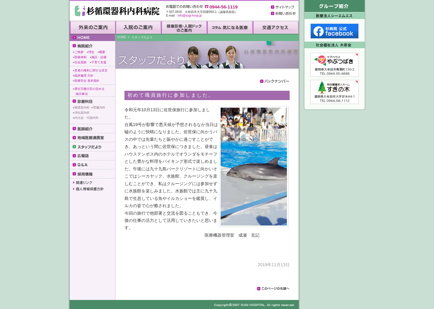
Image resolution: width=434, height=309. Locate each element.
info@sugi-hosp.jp (190, 15)
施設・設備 (98, 57)
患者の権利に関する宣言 (91, 70)
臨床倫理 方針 (83, 75)
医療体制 (80, 57)
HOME (121, 37)
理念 (91, 52)
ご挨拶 (78, 52)
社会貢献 (80, 62)
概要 (102, 52)
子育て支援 (98, 62)
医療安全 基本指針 (86, 80)
